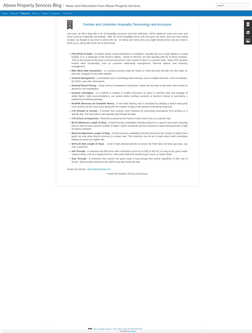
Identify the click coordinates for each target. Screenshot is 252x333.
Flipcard (14, 13)
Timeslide (67, 13)
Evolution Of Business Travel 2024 (113, 293)
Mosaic (35, 13)
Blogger (133, 331)
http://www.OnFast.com (99, 121)
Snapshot (55, 13)
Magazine (25, 13)
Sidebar (45, 13)
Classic (5, 13)
